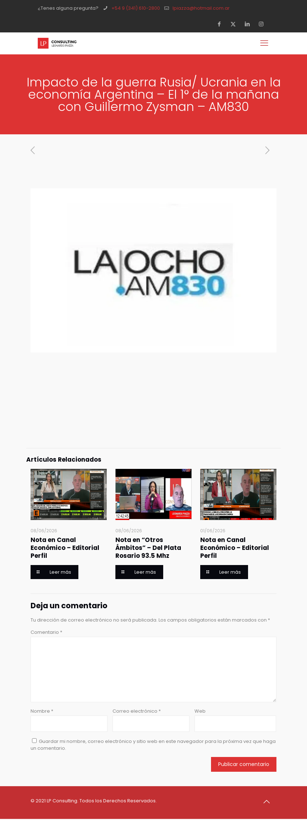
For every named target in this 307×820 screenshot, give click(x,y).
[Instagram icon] (263, 24)
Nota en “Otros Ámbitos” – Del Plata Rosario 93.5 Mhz (148, 548)
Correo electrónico (137, 711)
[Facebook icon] (221, 24)
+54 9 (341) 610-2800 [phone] (135, 8)
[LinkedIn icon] (249, 24)
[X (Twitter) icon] (235, 24)
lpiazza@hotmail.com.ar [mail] (201, 8)
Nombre (42, 711)
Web (200, 711)
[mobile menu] (265, 43)
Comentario (46, 632)
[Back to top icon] (268, 801)
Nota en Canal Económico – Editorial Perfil (65, 548)
